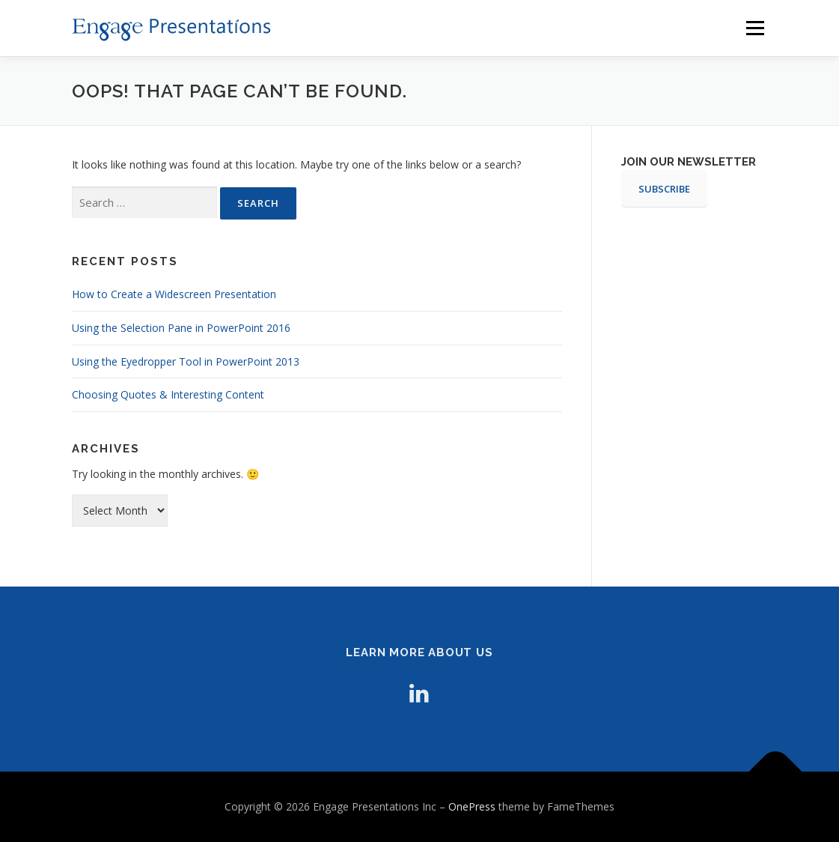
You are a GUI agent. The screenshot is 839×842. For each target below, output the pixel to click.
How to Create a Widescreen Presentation (174, 294)
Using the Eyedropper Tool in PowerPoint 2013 (185, 361)
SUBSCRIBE (664, 189)
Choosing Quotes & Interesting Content (168, 394)
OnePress (471, 806)
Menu (755, 28)
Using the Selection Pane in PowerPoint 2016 (181, 328)
